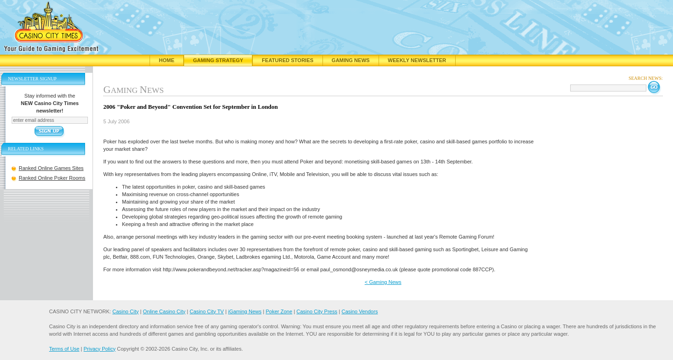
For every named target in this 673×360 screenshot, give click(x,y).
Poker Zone (278, 311)
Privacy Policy (99, 349)
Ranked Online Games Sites (51, 168)
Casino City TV (207, 311)
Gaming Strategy (218, 60)
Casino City (125, 311)
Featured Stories (287, 60)
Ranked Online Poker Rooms (52, 178)
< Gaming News (383, 282)
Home (166, 60)
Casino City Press (316, 311)
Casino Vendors (360, 311)
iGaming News (245, 311)
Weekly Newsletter (417, 60)
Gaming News (351, 60)
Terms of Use (64, 349)
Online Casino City (164, 311)
